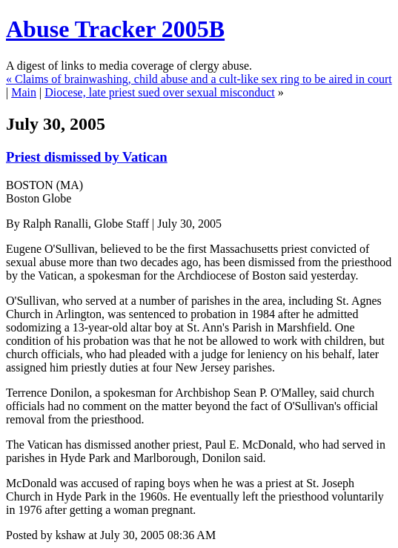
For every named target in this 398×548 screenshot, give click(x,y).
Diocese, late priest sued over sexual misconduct (159, 92)
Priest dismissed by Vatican (87, 157)
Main (23, 92)
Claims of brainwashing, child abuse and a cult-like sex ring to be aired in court (203, 79)
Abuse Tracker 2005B (115, 29)
